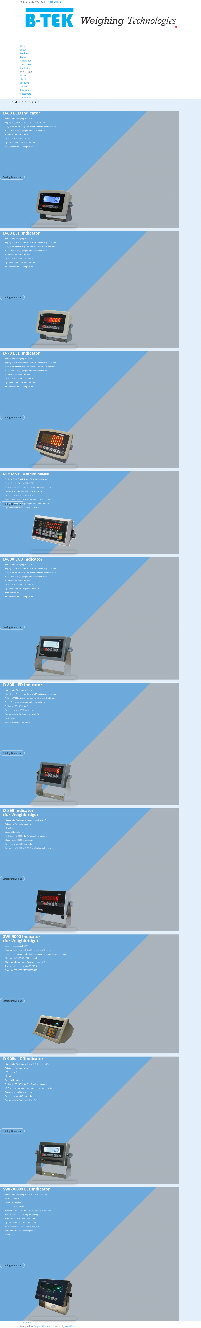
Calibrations (26, 90)
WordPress (70, 1326)
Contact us (25, 97)
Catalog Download (12, 177)
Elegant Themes (42, 1326)
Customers (25, 93)
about (23, 79)
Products (24, 82)
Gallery (23, 86)
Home (23, 75)
